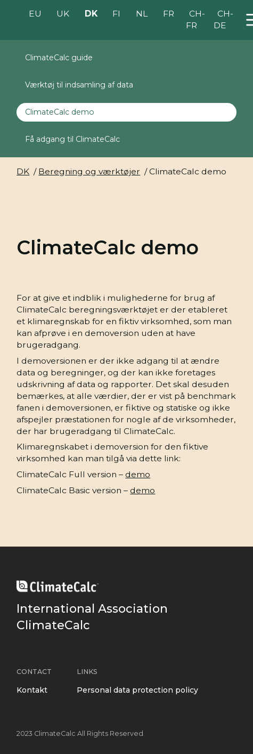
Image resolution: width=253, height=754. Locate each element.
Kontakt (32, 690)
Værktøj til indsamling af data (79, 85)
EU (35, 14)
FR (168, 14)
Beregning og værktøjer (89, 171)
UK (62, 14)
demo (137, 474)
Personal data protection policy (137, 690)
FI (116, 14)
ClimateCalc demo (59, 112)
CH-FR (195, 20)
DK (91, 14)
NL (142, 14)
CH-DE (223, 20)
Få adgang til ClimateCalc (72, 139)
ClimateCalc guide (59, 57)
